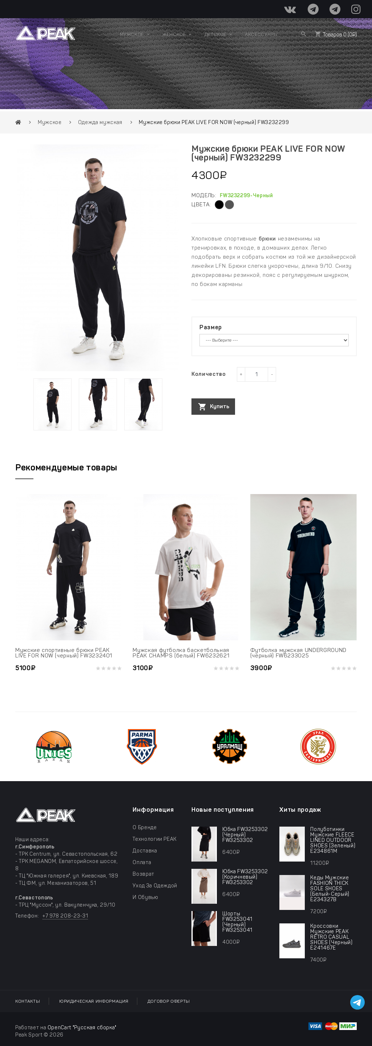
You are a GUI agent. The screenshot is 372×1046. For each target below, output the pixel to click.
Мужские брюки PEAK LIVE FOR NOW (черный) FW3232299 (214, 122)
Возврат (143, 874)
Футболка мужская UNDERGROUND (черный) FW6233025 (298, 653)
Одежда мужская (100, 122)
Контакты (27, 1001)
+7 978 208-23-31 (65, 916)
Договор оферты (168, 1001)
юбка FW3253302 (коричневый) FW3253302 (245, 877)
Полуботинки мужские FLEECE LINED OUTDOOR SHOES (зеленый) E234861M (332, 840)
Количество (208, 374)
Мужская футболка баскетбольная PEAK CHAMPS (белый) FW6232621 (181, 653)
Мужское (50, 122)
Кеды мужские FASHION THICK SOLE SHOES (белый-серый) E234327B (329, 889)
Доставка (145, 851)
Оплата (142, 862)
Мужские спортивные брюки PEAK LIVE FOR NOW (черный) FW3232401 (63, 653)
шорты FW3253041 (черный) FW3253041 (237, 922)
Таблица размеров (213, 422)
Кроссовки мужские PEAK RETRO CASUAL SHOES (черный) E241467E (331, 937)
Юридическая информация (93, 1001)
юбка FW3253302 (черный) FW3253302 (245, 834)
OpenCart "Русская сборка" (82, 1028)
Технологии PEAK (155, 839)
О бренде (145, 827)
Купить (219, 406)
